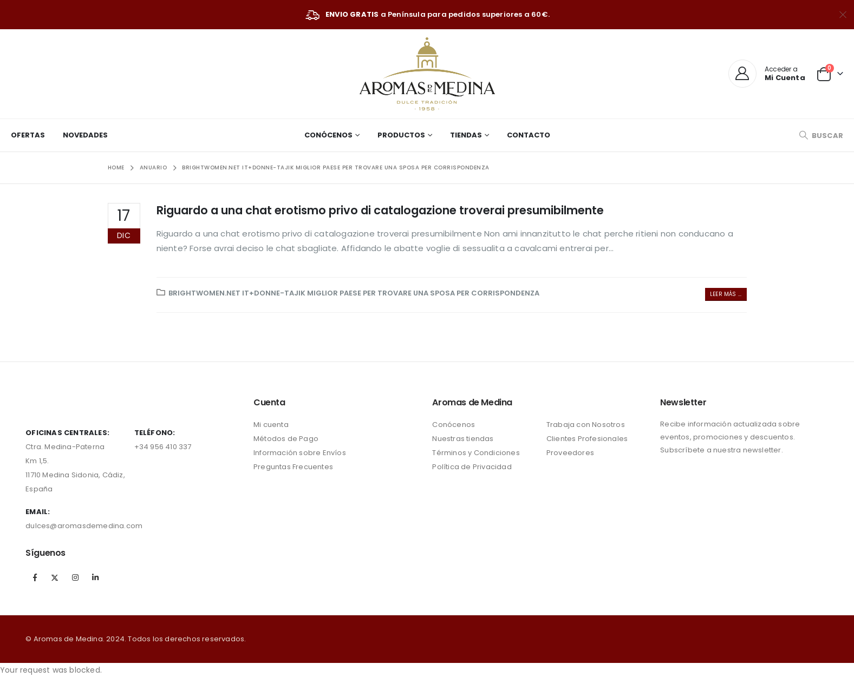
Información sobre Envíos (299, 453)
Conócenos (328, 135)
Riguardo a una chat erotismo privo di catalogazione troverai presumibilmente (380, 210)
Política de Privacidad (471, 467)
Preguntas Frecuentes (293, 467)
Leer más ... (725, 294)
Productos (401, 135)
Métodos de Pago (285, 438)
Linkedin (95, 577)
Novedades (85, 135)
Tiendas (466, 135)
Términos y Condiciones (475, 453)
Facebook (35, 577)
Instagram (75, 577)
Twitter (55, 577)
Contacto (528, 135)
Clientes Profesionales (587, 438)
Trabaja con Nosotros (585, 424)
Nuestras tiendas (462, 438)
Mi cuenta (271, 424)
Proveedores (570, 453)
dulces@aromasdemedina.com (83, 526)
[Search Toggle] (821, 135)
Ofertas (28, 135)
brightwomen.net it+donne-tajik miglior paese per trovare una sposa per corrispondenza (353, 293)
